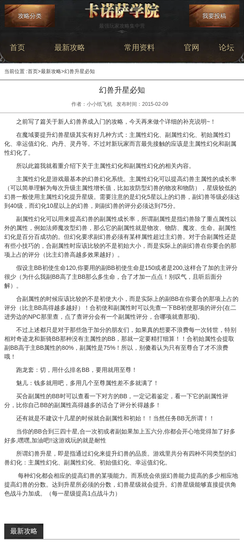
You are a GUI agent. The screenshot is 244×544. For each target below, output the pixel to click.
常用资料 (139, 47)
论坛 (226, 47)
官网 (191, 47)
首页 (17, 47)
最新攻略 (69, 47)
